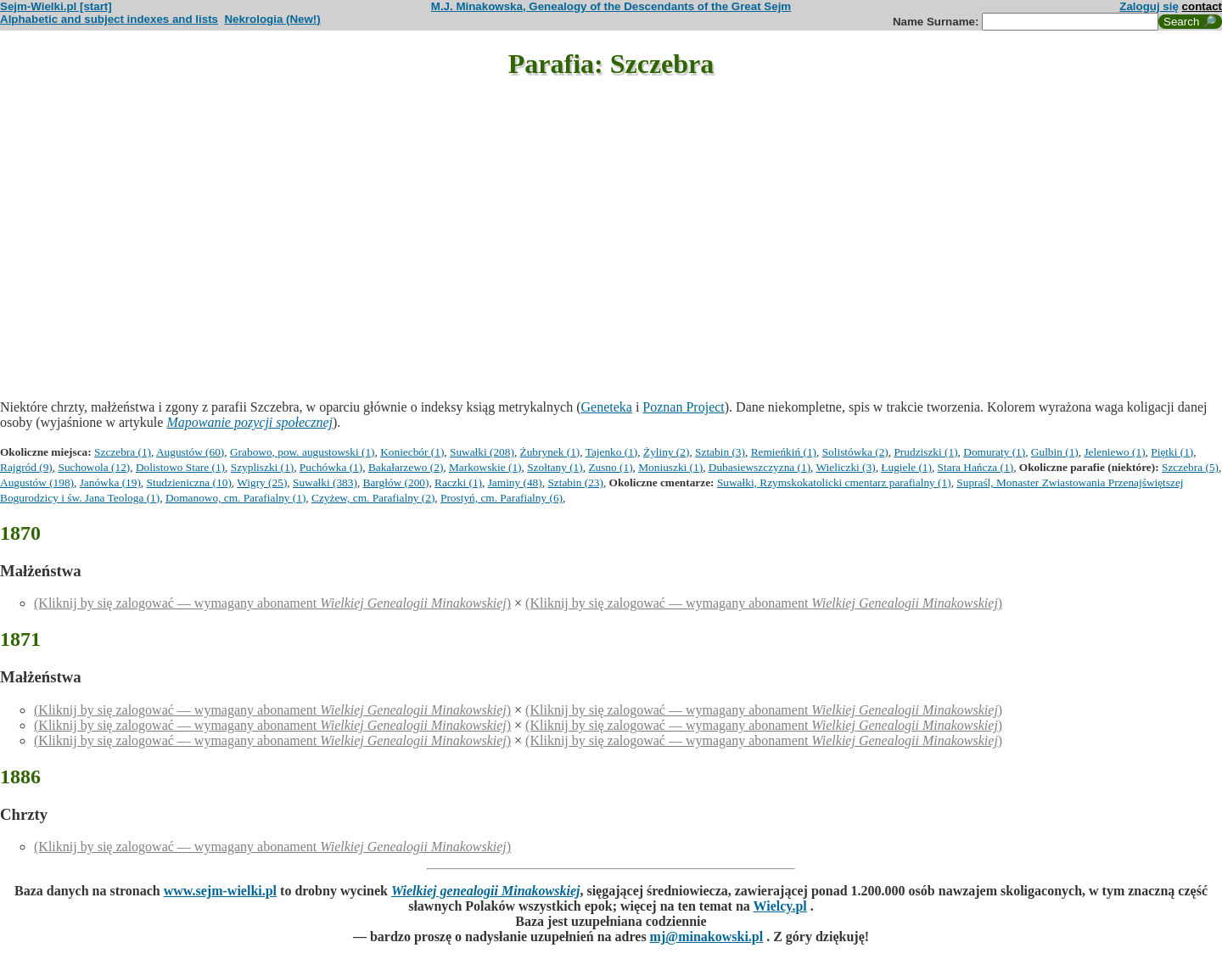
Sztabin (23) (575, 482)
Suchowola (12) (94, 467)
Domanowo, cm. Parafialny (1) (235, 497)
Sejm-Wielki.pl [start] (56, 6)
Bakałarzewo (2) (405, 467)
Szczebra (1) (122, 452)
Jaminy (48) (515, 482)
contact (1202, 6)
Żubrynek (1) (550, 452)
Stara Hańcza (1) (976, 467)
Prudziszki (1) (925, 452)
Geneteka (606, 407)
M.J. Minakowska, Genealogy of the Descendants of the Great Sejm (611, 6)
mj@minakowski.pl (707, 936)
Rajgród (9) (26, 467)
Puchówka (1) (331, 467)
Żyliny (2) (666, 452)
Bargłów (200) (396, 482)
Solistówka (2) (855, 452)
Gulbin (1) (1055, 452)
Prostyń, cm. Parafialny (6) (501, 497)
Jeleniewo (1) (1114, 452)
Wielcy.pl (780, 906)
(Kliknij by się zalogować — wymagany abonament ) (272, 603)
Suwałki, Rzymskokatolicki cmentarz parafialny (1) (834, 482)
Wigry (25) (262, 482)
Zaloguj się (1149, 6)
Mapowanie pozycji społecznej (249, 422)
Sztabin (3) (720, 452)
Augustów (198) (37, 482)
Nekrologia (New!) (272, 19)
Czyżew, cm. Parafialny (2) (372, 497)
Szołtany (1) (555, 467)
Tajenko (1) (612, 452)
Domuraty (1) (994, 452)
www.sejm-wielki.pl (220, 890)
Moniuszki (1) (670, 467)
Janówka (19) (110, 482)
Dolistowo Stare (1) (180, 467)
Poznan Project (683, 407)
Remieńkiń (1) (783, 452)
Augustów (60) (190, 452)
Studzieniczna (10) (189, 482)
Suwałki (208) (482, 452)
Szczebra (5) (1190, 467)
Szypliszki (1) (262, 467)
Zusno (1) (610, 467)
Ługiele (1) (906, 467)
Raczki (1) (458, 482)
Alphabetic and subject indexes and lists (109, 19)
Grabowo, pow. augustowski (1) (302, 452)
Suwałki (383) (325, 482)
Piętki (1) (1172, 452)
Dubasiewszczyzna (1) (759, 467)
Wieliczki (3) (846, 467)
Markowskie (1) (485, 467)
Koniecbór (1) (412, 452)
